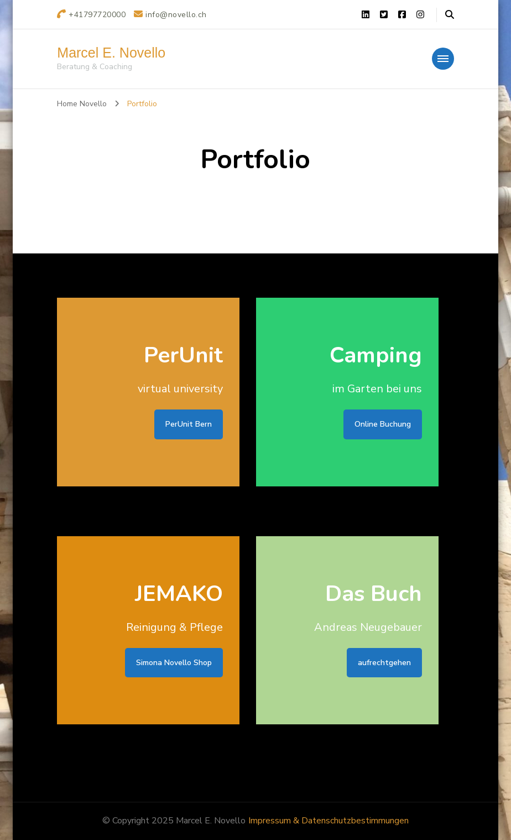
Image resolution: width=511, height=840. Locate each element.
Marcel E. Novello (111, 52)
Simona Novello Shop (174, 662)
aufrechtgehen (384, 662)
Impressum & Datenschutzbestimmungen (328, 821)
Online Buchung (382, 424)
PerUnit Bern (188, 424)
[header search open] (449, 15)
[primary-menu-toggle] (443, 59)
